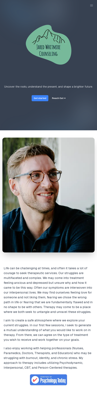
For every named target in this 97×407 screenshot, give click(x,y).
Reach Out (59, 98)
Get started (40, 98)
